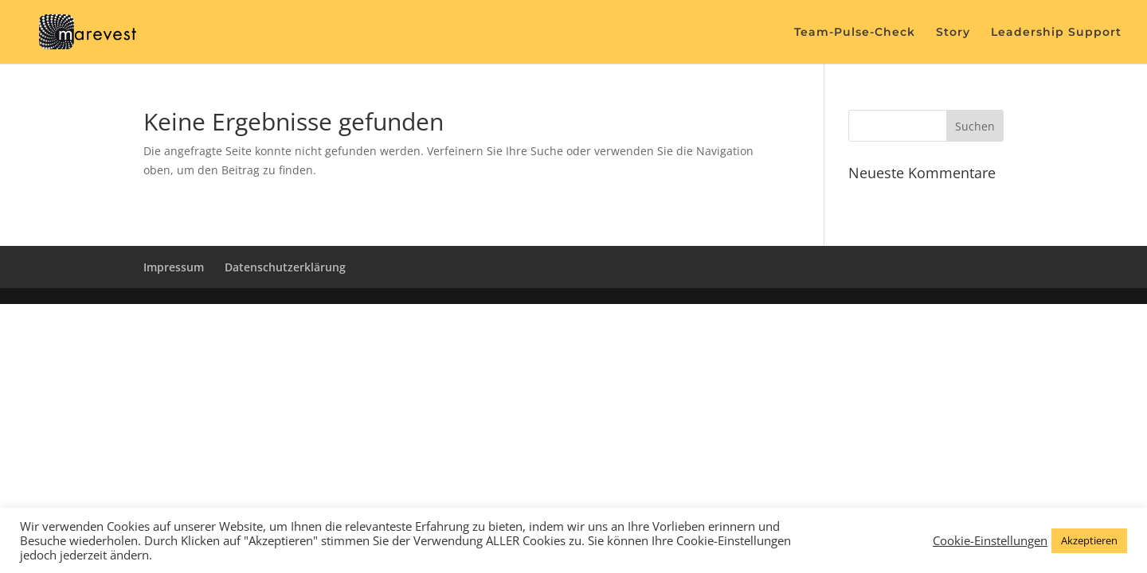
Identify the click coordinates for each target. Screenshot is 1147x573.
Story (953, 32)
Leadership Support (1056, 32)
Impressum (173, 267)
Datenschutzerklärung (285, 267)
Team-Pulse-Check (854, 32)
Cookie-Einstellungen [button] (990, 540)
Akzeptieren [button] (1089, 540)
